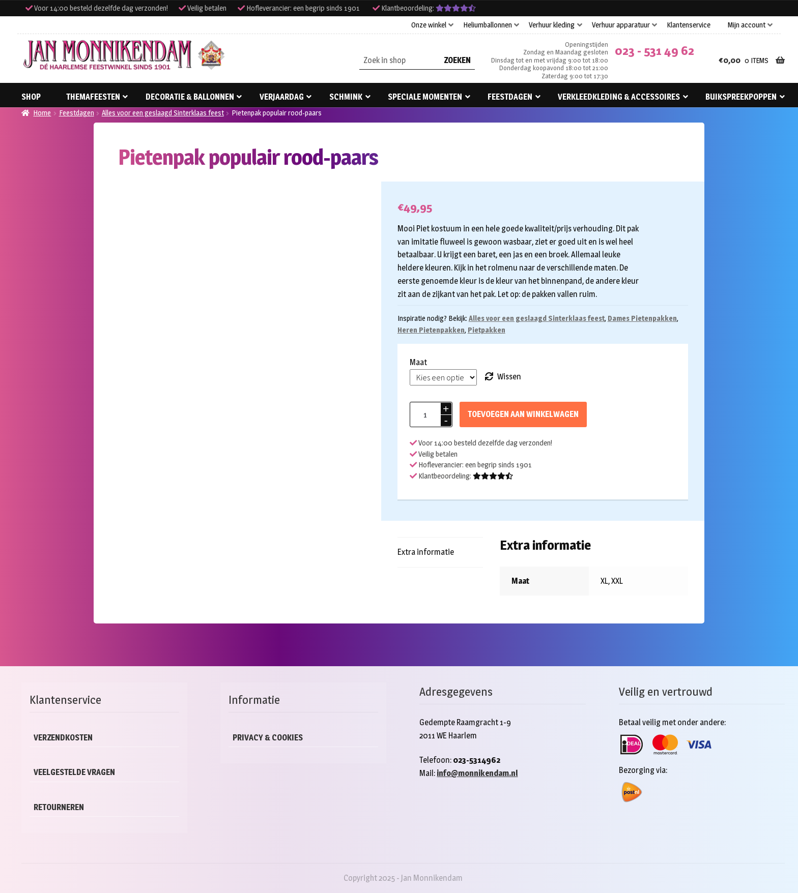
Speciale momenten (425, 97)
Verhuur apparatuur (621, 24)
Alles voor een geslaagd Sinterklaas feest (163, 112)
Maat (418, 362)
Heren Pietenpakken (431, 329)
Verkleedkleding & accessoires (619, 97)
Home (42, 112)
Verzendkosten (63, 737)
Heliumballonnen (487, 24)
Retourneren (59, 807)
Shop (31, 97)
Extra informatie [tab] (425, 552)
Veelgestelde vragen (74, 772)
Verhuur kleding (552, 24)
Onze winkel (428, 24)
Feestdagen (510, 97)
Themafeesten (93, 97)
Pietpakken (486, 329)
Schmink (345, 97)
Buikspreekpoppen (741, 97)
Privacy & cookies (268, 737)
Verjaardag (282, 97)
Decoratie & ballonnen (190, 97)
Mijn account (746, 24)
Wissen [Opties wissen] (509, 376)
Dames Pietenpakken (642, 318)
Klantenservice (688, 24)
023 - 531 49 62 (654, 50)
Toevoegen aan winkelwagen (523, 414)
